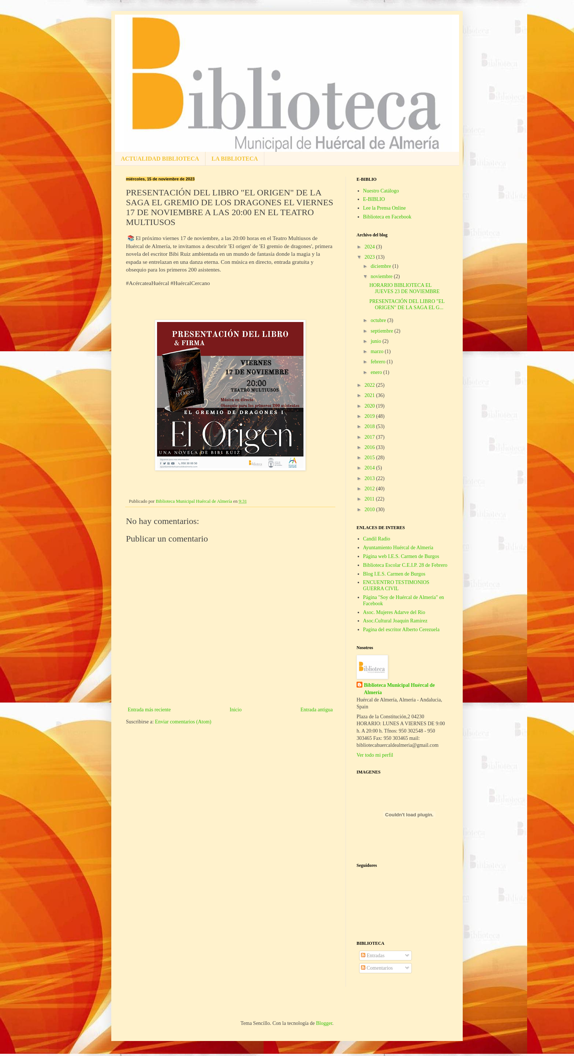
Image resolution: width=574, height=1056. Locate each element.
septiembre (382, 331)
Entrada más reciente (149, 709)
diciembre (381, 266)
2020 (370, 406)
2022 (370, 385)
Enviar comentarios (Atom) (183, 721)
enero (376, 372)
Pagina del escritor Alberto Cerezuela (401, 629)
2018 (370, 426)
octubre (378, 320)
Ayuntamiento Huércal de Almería (398, 547)
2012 (370, 488)
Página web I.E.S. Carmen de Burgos (401, 556)
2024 (370, 247)
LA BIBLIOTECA (235, 159)
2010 (370, 509)
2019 (370, 416)
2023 (370, 257)
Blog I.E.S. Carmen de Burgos (394, 574)
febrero (378, 361)
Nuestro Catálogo (381, 191)
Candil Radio (376, 539)
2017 (370, 437)
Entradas (372, 955)
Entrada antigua (317, 709)
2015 (370, 457)
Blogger (324, 1023)
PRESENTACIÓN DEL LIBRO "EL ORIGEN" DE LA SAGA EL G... (406, 304)
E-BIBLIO (374, 199)
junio (376, 341)
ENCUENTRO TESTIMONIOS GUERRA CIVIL (396, 585)
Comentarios (377, 968)
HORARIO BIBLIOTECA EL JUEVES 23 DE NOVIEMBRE (404, 288)
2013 (370, 478)
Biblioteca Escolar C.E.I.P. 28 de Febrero (405, 565)
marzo (377, 351)
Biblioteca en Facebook (387, 217)
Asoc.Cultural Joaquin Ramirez (395, 621)
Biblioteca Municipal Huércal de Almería (399, 688)
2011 (370, 499)
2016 (370, 447)
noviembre (382, 276)
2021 (370, 395)
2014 (370, 468)
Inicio (236, 709)
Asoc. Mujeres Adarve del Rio (394, 612)
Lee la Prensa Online (384, 208)
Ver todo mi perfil (375, 755)
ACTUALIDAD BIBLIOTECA (160, 159)
